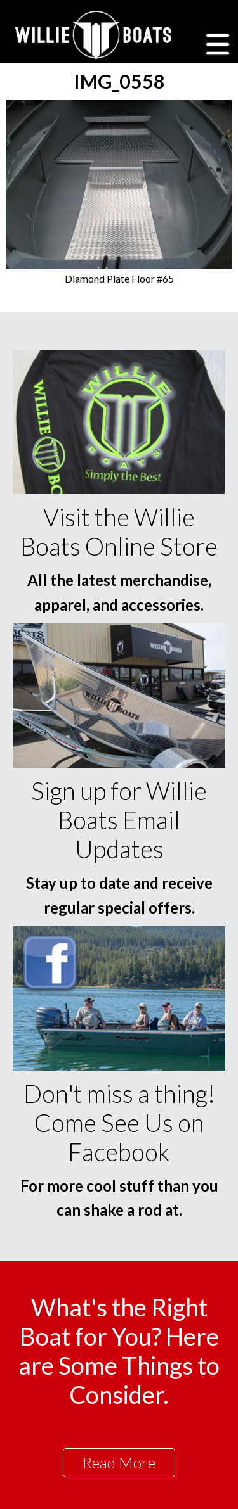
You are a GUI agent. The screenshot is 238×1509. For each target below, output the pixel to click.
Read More (119, 1462)
